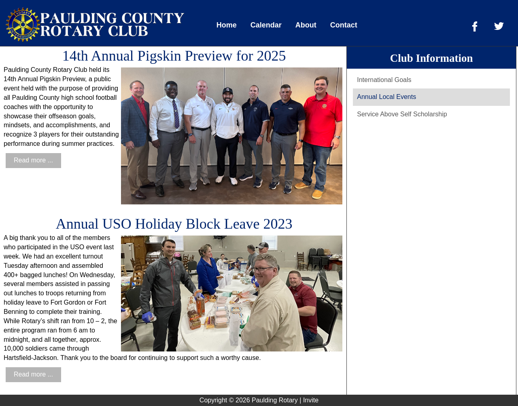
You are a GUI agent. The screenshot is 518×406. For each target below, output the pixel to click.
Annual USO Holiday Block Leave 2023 (174, 224)
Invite (310, 400)
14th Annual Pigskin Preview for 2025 (174, 56)
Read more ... (33, 160)
